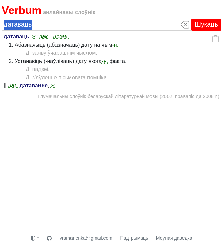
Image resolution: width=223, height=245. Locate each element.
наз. (13, 85)
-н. (115, 45)
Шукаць (206, 24)
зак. (44, 36)
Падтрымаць (134, 238)
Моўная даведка (174, 238)
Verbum (22, 10)
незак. (61, 36)
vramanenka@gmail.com (86, 238)
